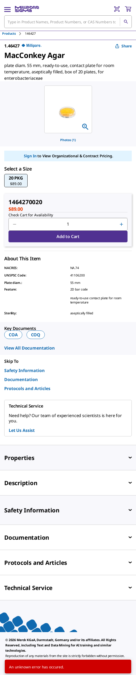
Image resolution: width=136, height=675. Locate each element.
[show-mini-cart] (128, 9)
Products (9, 33)
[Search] (125, 21)
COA (13, 335)
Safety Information (24, 370)
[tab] (13, 33)
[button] (16, 180)
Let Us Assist (22, 430)
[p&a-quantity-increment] (121, 224)
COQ (36, 335)
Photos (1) (68, 140)
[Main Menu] (7, 9)
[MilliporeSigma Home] (27, 9)
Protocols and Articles (27, 388)
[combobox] (68, 22)
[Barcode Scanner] (117, 9)
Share (123, 45)
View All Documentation (29, 348)
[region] (68, 109)
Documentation (21, 379)
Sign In (30, 155)
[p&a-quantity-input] (68, 224)
